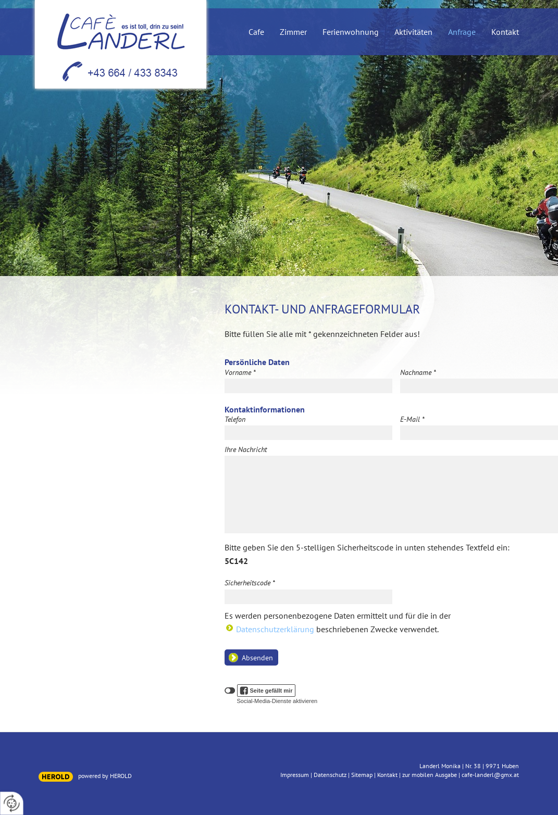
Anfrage (462, 32)
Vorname (240, 372)
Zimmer (293, 32)
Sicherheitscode (250, 582)
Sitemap (362, 775)
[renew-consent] (11, 803)
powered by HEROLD (105, 776)
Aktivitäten (413, 32)
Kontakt (505, 32)
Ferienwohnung (351, 32)
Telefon (235, 419)
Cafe (256, 32)
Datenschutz (330, 775)
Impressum (294, 775)
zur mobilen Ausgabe (429, 775)
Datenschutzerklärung (275, 629)
